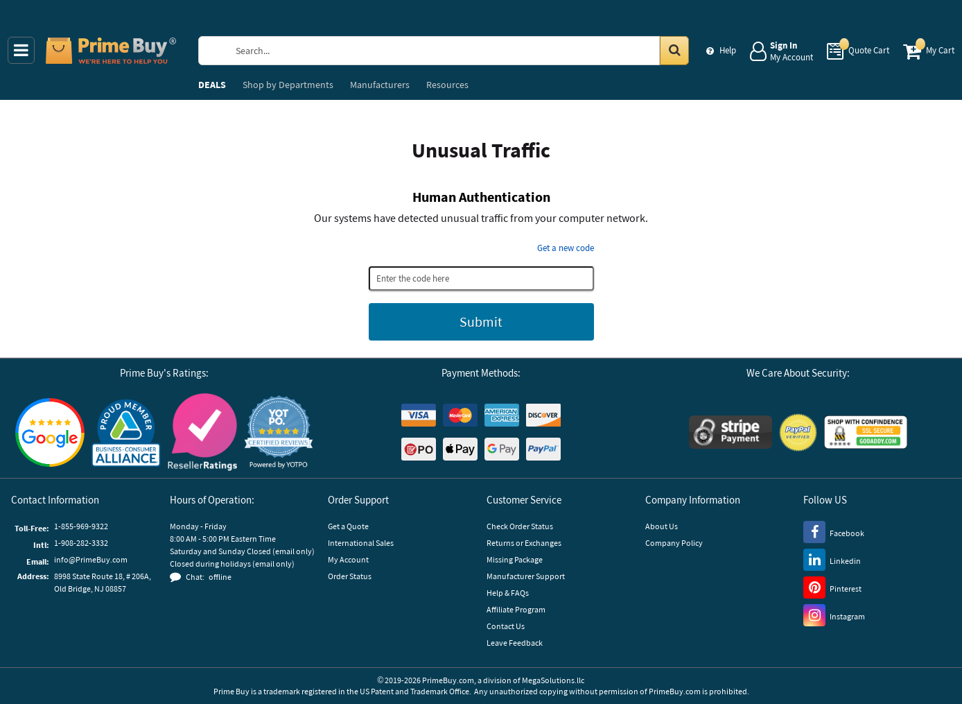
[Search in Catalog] (674, 50)
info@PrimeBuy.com (91, 559)
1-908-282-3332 (81, 543)
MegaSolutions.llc (553, 680)
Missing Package (515, 559)
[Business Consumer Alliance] (126, 432)
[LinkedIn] (832, 559)
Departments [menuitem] (288, 84)
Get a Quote (348, 526)
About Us (661, 526)
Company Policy (674, 543)
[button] (278, 432)
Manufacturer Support (526, 576)
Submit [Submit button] (481, 321)
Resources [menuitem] (447, 84)
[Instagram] (834, 614)
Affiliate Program (516, 609)
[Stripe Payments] (730, 432)
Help (727, 50)
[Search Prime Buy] (456, 51)
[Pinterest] (832, 587)
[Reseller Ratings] (202, 432)
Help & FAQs (508, 592)
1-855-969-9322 (81, 526)
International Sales (361, 543)
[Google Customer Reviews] (50, 432)
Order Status (349, 576)
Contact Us (506, 626)
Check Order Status (520, 526)
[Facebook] (833, 531)
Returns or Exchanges (524, 543)
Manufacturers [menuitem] (380, 84)
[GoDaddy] (865, 432)
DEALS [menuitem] (212, 84)
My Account (348, 559)
